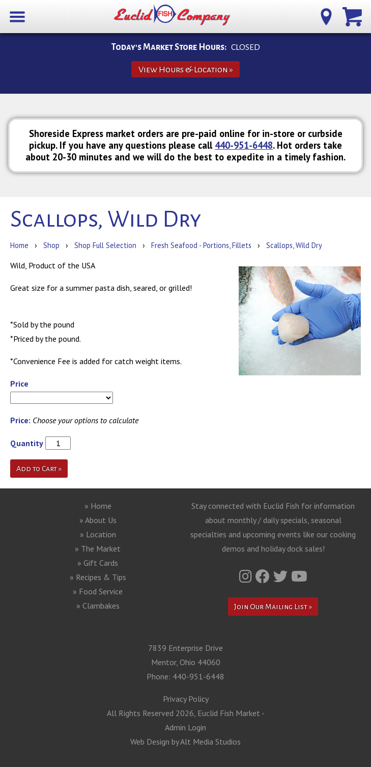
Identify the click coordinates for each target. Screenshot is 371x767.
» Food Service (98, 591)
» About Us (98, 520)
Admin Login (185, 727)
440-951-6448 (244, 145)
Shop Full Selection (105, 245)
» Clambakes (98, 605)
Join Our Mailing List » (273, 606)
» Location (98, 534)
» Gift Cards (97, 563)
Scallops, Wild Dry (294, 245)
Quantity (26, 443)
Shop (51, 245)
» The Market (98, 548)
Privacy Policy (186, 699)
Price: (20, 420)
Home (19, 245)
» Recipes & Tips (98, 577)
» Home (97, 506)
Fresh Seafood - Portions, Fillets (202, 245)
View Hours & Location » (185, 69)
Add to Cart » (39, 468)
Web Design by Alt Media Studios (185, 741)
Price (19, 383)
